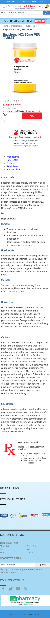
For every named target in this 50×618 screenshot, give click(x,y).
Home (5, 26)
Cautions (11, 163)
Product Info (13, 156)
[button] (25, 111)
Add (32, 115)
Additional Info (14, 169)
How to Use (12, 159)
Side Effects (12, 166)
